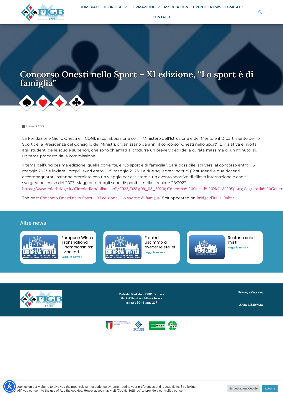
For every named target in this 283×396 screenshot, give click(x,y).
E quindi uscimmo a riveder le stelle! (160, 242)
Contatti (161, 17)
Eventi (199, 7)
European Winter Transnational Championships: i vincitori (78, 245)
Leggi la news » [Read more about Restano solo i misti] (238, 247)
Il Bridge (115, 7)
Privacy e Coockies (250, 292)
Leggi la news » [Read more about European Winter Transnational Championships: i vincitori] (72, 256)
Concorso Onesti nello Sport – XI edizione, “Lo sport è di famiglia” (100, 197)
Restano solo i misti (241, 240)
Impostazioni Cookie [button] (244, 388)
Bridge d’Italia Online (216, 197)
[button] (260, 12)
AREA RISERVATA (251, 304)
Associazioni (176, 7)
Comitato (234, 7)
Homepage (90, 7)
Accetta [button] (270, 388)
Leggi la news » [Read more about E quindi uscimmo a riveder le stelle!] (155, 252)
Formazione (145, 7)
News (215, 7)
